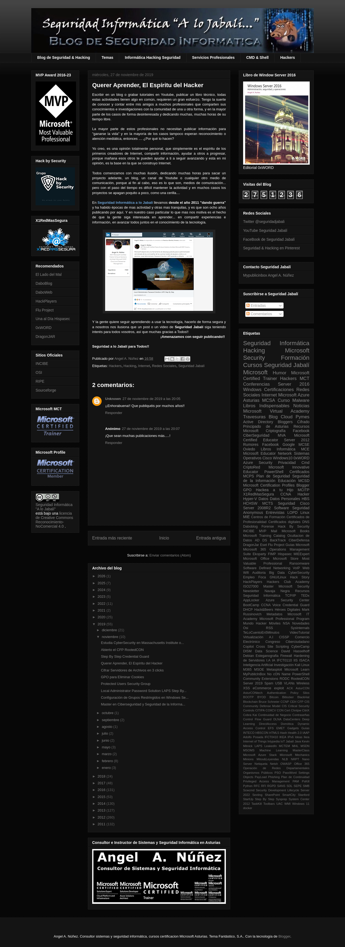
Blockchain (250, 701)
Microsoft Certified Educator (276, 437)
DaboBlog (44, 283)
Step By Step (264, 799)
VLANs (289, 683)
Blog (273, 416)
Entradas (256, 305)
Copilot (248, 647)
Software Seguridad (291, 508)
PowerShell (274, 472)
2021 (102, 610)
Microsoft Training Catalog (264, 536)
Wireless (302, 683)
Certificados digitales (284, 522)
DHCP (248, 610)
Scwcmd (248, 790)
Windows (252, 389)
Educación (286, 480)
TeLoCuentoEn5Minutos (261, 632)
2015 (102, 797)
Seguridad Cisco (293, 503)
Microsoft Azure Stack (260, 754)
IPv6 (291, 737)
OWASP (285, 763)
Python (248, 786)
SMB (306, 786)
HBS (305, 499)
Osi (245, 628)
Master (268, 586)
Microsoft (255, 372)
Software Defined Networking (266, 568)
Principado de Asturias (265, 426)
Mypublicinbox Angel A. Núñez (268, 275)
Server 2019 (253, 683)
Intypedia (273, 741)
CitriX (305, 710)
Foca (262, 577)
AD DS (261, 540)
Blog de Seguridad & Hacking (63, 57)
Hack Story (299, 577)
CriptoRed (251, 467)
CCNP (285, 701)
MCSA (268, 400)
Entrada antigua (211, 538)
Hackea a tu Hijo (274, 490)
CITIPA (260, 710)
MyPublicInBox (254, 674)
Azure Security (257, 462)
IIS (296, 660)
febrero (108, 761)
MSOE (259, 669)
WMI (287, 803)
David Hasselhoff (295, 651)
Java (298, 741)
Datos (263, 499)
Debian (248, 656)
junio (106, 740)
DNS (305, 522)
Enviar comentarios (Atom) (170, 555)
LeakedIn (270, 746)
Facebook (301, 431)
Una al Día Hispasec (53, 319)
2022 (102, 604)
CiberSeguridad (256, 435)
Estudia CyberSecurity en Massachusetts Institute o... (142, 643)
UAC (279, 803)
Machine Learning (274, 750)
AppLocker (251, 600)
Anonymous (253, 512)
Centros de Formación (268, 517)
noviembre (110, 637)
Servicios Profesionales (213, 57)
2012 (102, 817)
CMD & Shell (257, 57)
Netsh (274, 763)
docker (247, 808)
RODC (284, 679)
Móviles (275, 623)
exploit (279, 688)
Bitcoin (274, 697)
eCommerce (262, 688)
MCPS (248, 476)
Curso (284, 400)
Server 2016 (293, 384)
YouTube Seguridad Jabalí (265, 230)
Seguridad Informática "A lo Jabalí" (54, 507)
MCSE (304, 444)
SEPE (298, 786)
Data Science (266, 651)
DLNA (277, 719)
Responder (113, 413)
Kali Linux (302, 665)
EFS (271, 728)
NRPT (295, 759)
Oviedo (249, 449)
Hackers (287, 57)
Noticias (301, 405)
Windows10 (282, 458)
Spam (268, 683)
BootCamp (251, 605)
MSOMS (248, 750)
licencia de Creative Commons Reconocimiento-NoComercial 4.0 (54, 519)
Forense (267, 526)
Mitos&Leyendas (268, 759)
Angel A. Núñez (126, 359)
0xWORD (43, 327)
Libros (266, 449)
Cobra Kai (250, 715)
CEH (293, 701)
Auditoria (259, 573)
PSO (278, 772)
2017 (102, 783)
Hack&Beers (263, 610)
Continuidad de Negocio (274, 715)
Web (305, 568)
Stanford (303, 794)
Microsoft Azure (293, 395)
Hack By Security (293, 526)
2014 (102, 804)
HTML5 (274, 732)
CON (280, 710)
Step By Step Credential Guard (125, 656)
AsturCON (302, 688)
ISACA (304, 660)
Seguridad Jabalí (191, 366)
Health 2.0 (295, 732)
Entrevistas (275, 512)
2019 (102, 624)
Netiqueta (260, 763)
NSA (286, 623)
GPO (247, 490)
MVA (282, 435)
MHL (295, 746)
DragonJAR (45, 336)
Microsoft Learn (297, 669)
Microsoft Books (295, 531)
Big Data (277, 573)
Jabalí (290, 741)
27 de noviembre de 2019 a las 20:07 (151, 429)
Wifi (246, 573)
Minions (248, 759)
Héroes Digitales (287, 610)
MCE (305, 449)
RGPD (271, 786)
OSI (39, 372)
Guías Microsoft (297, 545)
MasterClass (301, 750)
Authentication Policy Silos (288, 692)
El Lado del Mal (49, 274)
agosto (107, 727)
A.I (271, 637)
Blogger (302, 485)
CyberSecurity (298, 573)
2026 (102, 576)
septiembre (111, 720)
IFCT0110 (284, 660)
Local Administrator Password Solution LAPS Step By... (144, 691)
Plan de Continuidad (295, 777)
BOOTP (248, 697)
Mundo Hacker (255, 623)
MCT (304, 378)
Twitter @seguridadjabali (264, 221)
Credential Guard (296, 605)
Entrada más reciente (112, 538)
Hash (283, 732)
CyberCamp (300, 647)
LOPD (292, 512)
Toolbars (269, 803)
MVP (262, 531)
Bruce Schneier (269, 701)
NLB (285, 759)
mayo (106, 747)
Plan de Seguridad (273, 476)
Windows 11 (300, 803)
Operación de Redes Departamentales (276, 768)
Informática (286, 449)
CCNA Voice (271, 605)
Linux (305, 512)
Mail (274, 531)
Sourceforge (46, 390)
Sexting (257, 794)
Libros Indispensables (266, 405)
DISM (247, 651)
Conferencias (256, 384)
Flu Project (45, 310)
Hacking (129, 366)
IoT (283, 741)
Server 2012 (296, 440)
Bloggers (285, 422)
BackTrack (278, 540)
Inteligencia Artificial (258, 665)
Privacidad (287, 462)
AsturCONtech (253, 692)
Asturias (251, 400)
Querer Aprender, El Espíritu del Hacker (131, 663)
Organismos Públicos (258, 772)
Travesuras (254, 416)
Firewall (286, 656)
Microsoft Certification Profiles (269, 485)
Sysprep (281, 799)
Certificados (299, 472)
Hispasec (285, 554)
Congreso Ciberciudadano (287, 642)
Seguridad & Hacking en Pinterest (271, 248)
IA (273, 660)
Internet (144, 366)
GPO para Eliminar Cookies (122, 677)
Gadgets (293, 728)
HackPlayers (46, 301)
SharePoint (272, 794)
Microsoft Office (256, 559)
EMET (280, 728)
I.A (268, 660)
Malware (300, 400)
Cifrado (303, 422)
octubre (108, 713)
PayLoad (261, 777)
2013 (102, 810)
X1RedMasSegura (258, 494)
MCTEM (284, 746)
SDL (289, 786)
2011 (102, 824)
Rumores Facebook (261, 444)
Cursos (252, 365)
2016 (102, 790)
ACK (290, 688)
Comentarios (259, 314)
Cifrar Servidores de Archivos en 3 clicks (132, 670)
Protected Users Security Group (125, 684)
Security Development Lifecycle (277, 790)
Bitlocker (288, 697)
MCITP (303, 490)
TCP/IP (290, 596)
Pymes (302, 416)
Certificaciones (279, 389)
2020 (102, 617)
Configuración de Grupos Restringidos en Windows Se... (144, 697)
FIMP (272, 554)
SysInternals (300, 628)
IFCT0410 (271, 737)
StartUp (248, 799)
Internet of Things (255, 741)
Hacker (303, 494)
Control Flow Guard (257, 719)
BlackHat (303, 697)
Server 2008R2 (257, 508)
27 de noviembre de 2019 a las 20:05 (152, 399)
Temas (107, 57)
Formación (295, 357)
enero (107, 768)
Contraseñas (300, 715)
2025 (102, 583)
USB (278, 683)
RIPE (40, 381)
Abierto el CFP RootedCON (122, 650)
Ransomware (299, 563)
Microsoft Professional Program (284, 619)
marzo (107, 754)
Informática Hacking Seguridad (152, 57)
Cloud (287, 416)
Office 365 (301, 763)
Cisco (267, 458)
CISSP (284, 637)
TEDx (305, 596)
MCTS (267, 503)
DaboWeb (44, 292)
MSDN (305, 746)
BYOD (261, 697)
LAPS (259, 746)
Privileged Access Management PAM (271, 781)
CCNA (285, 494)
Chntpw (296, 710)
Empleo (249, 577)
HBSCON (262, 732)
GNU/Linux (278, 577)
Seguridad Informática (276, 343)
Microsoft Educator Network (267, 453)
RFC (257, 786)
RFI (263, 786)
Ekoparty (259, 554)
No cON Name (279, 674)
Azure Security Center (287, 600)
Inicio (164, 538)
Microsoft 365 (254, 549)
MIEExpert (301, 554)
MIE (246, 517)
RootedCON (300, 679)
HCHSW (250, 503)
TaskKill (256, 803)
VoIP (296, 568)
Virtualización (253, 637)
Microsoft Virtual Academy (276, 411)
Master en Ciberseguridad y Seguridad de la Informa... (143, 704)
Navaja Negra (276, 591)
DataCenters (291, 719)
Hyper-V (250, 499)
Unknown (113, 399)
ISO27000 (250, 586)
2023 (102, 597)
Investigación (284, 665)
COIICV (270, 710)
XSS (246, 688)
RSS (269, 628)
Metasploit (274, 669)
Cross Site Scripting (272, 647)
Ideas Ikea (302, 737)
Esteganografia (267, 656)
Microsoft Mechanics (294, 754)
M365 (247, 669)
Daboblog (250, 526)
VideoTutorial (299, 632)
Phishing (274, 777)
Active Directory (258, 422)
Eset (263, 545)
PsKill (305, 781)
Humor (279, 372)
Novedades (300, 623)
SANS (281, 786)
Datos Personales (285, 499)
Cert (287, 710)
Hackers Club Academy (288, 582)
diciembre (110, 630)
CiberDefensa (299, 540)
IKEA (283, 737)
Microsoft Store (286, 559)
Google (288, 444)
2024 (102, 590)
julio (105, 733)
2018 (102, 776)
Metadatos (274, 614)
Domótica (287, 723)
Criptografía (275, 431)
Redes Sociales (164, 366)
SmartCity (288, 794)
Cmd (305, 462)
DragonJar (251, 545)
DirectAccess (268, 723)
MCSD (303, 480)
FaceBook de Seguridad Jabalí (269, 239)
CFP (300, 701)
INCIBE (42, 363)
